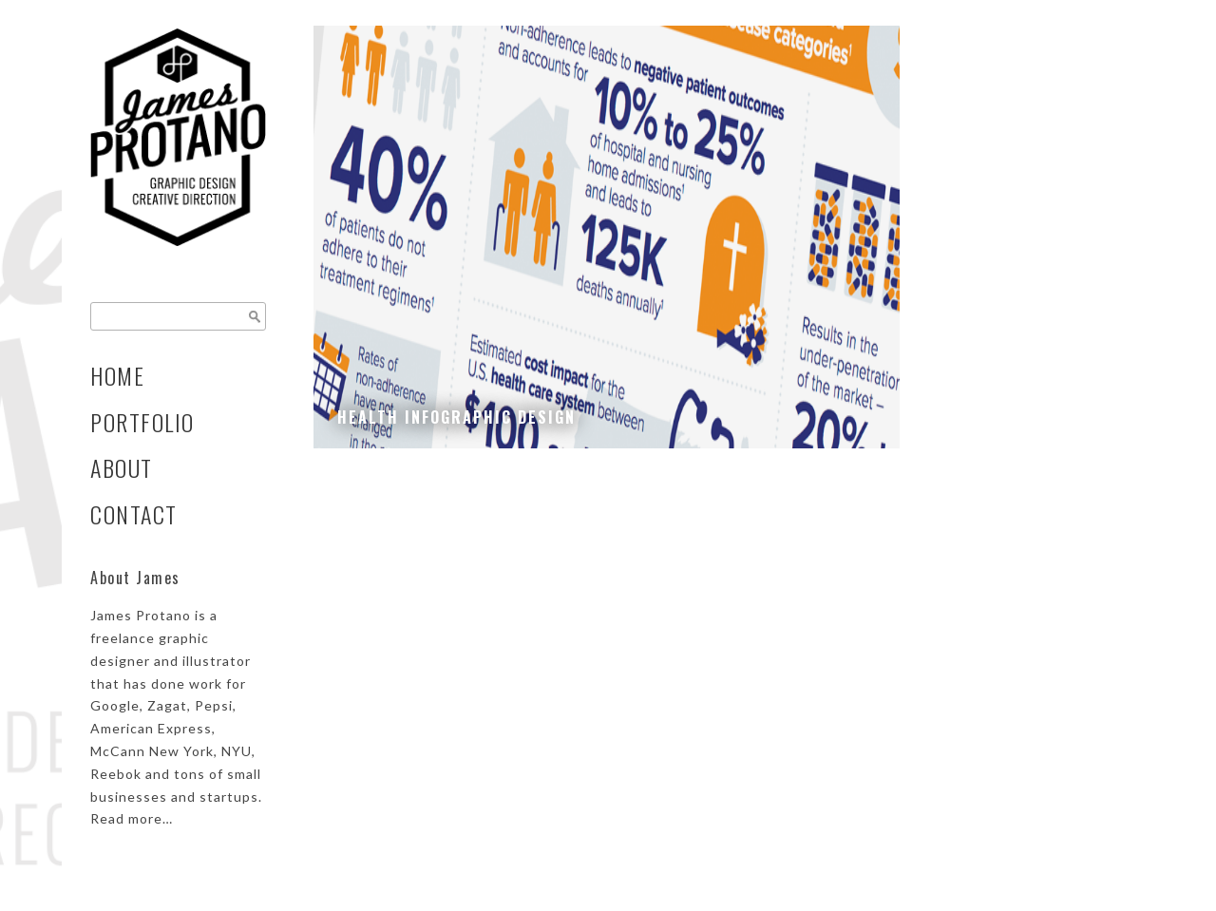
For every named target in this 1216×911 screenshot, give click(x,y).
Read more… (131, 818)
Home (117, 375)
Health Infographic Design (456, 417)
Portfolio (142, 422)
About (121, 467)
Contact (134, 514)
